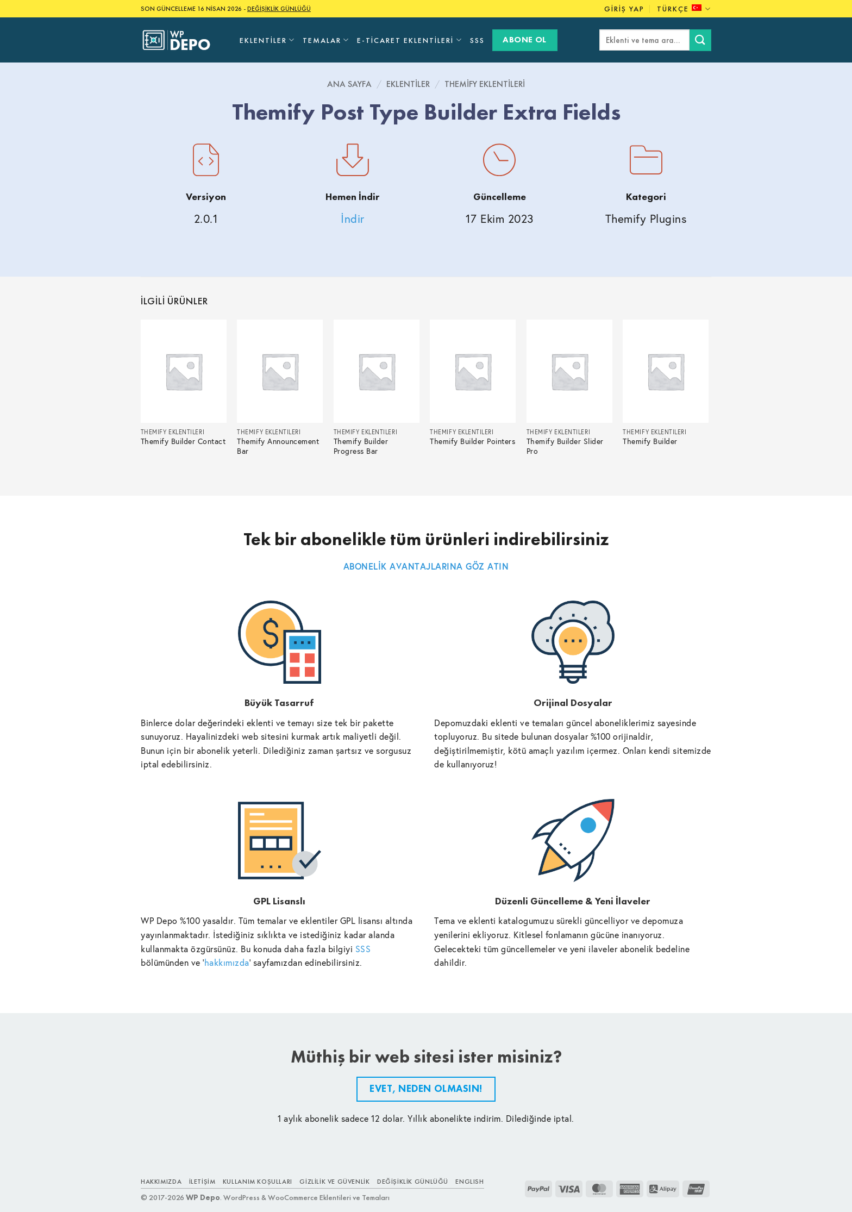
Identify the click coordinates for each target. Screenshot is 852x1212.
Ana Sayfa (349, 84)
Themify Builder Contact (183, 441)
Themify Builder (650, 441)
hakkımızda (226, 962)
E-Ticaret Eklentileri (409, 40)
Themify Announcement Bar (278, 446)
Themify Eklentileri (484, 84)
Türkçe (684, 9)
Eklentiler (267, 40)
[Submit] (700, 40)
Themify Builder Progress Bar (361, 446)
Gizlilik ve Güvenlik (334, 1181)
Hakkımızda (161, 1181)
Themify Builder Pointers (472, 441)
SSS (477, 40)
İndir (353, 218)
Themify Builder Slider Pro (565, 446)
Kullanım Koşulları (257, 1181)
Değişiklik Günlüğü (412, 1181)
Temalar (326, 40)
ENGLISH (469, 1181)
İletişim (202, 1181)
